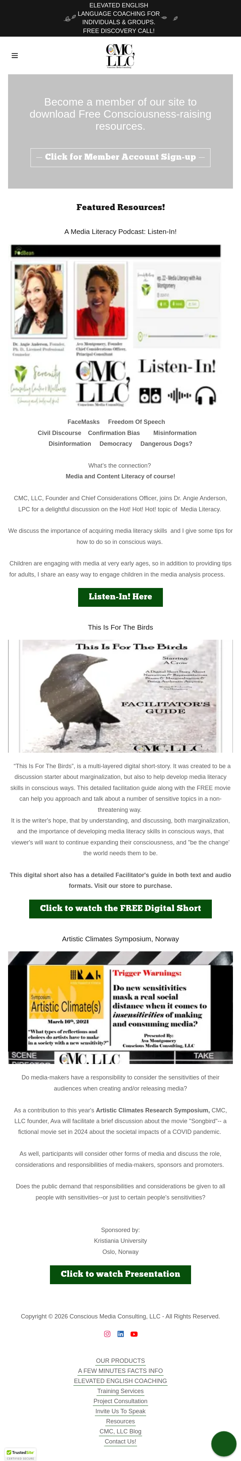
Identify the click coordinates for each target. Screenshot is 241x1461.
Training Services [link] (120, 1391)
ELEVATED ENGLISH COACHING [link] (120, 1381)
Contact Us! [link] (120, 1441)
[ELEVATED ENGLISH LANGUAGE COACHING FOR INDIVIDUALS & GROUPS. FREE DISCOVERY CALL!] (120, 18)
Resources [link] (120, 1421)
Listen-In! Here (120, 597)
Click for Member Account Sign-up (120, 157)
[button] (25, 55)
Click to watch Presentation (120, 1274)
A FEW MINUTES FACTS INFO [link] (120, 1371)
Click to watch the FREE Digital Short (120, 909)
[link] (121, 55)
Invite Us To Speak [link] (121, 1411)
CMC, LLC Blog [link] (120, 1431)
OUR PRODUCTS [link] (120, 1360)
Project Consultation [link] (120, 1401)
